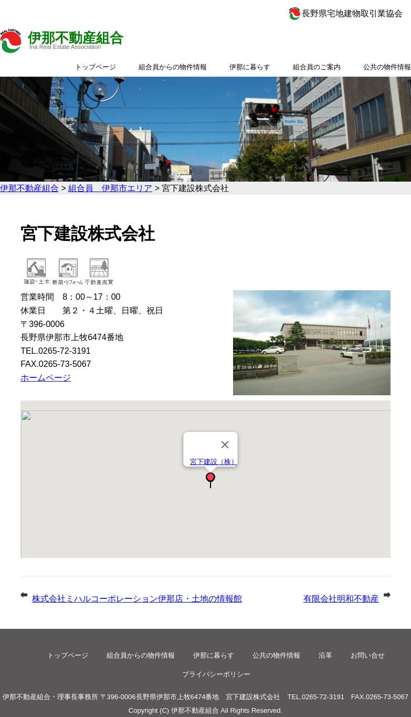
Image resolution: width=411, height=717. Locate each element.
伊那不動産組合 (75, 37)
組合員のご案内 (317, 67)
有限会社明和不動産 (341, 598)
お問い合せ (368, 655)
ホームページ (45, 377)
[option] (205, 129)
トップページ (95, 67)
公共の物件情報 (387, 67)
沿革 (325, 655)
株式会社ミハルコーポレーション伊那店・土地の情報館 (137, 598)
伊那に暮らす (249, 67)
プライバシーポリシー (216, 674)
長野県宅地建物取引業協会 (352, 13)
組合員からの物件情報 (173, 67)
